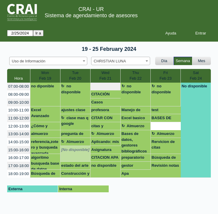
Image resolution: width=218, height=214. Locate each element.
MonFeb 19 (45, 75)
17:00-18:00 (18, 165)
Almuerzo (135, 126)
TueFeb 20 (75, 75)
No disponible (194, 86)
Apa (125, 173)
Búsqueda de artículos (43, 174)
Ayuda (170, 33)
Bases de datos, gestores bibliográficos (134, 142)
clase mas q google (74, 121)
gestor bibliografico (133, 166)
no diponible (42, 86)
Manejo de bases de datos (136, 111)
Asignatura (101, 149)
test (155, 110)
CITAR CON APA (101, 119)
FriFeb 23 (166, 75)
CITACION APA (104, 157)
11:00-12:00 (18, 118)
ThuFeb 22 (135, 75)
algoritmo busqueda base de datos (45, 162)
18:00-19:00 (18, 173)
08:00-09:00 (18, 94)
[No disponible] (75, 149)
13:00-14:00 (18, 134)
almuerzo (39, 133)
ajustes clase (73, 110)
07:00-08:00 (18, 86)
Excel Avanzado (40, 113)
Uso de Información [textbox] (29, 61)
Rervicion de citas (163, 144)
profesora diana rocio (101, 111)
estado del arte (74, 165)
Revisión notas (165, 165)
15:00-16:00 (18, 150)
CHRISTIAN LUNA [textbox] (110, 61)
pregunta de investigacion (73, 134)
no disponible (70, 89)
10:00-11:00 (18, 110)
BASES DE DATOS (161, 119)
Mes (201, 61)
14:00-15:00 (18, 142)
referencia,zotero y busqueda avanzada (44, 146)
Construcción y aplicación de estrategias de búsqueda (75, 174)
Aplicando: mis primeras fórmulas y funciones (105, 142)
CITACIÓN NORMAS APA (104, 95)
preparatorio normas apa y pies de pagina (135, 158)
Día (164, 61)
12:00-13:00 (18, 126)
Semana (183, 61)
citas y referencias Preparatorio (102, 127)
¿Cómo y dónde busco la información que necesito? (44, 127)
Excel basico (133, 118)
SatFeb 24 (196, 75)
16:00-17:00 (18, 157)
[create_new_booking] (105, 87)
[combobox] (48, 61)
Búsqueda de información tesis (164, 158)
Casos (97, 102)
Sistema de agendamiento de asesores (91, 15)
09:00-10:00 (18, 102)
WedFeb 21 (105, 75)
